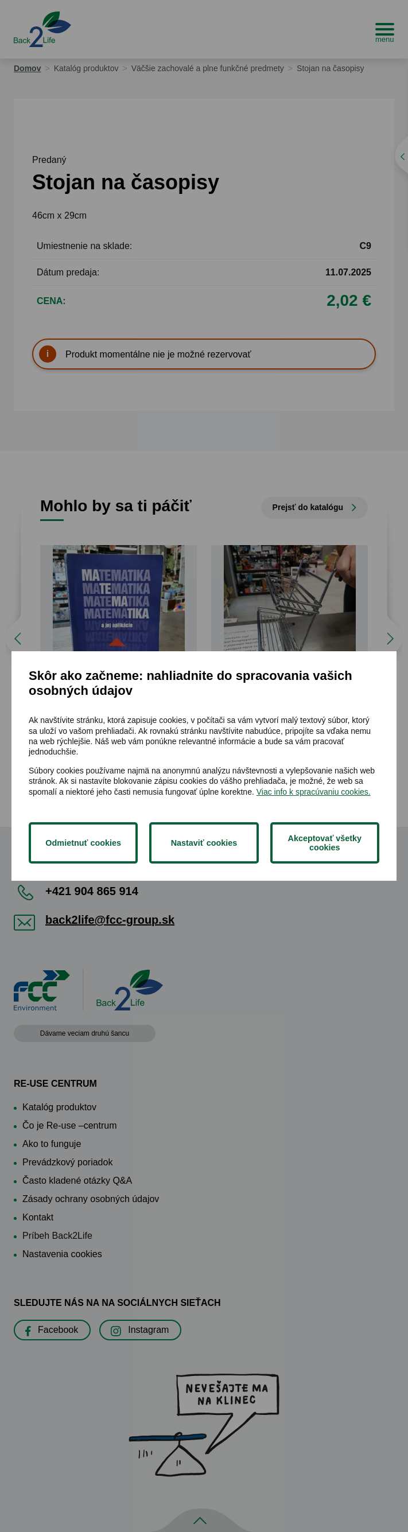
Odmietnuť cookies (83, 842)
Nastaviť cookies (204, 842)
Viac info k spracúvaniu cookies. (314, 791)
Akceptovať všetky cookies (325, 843)
